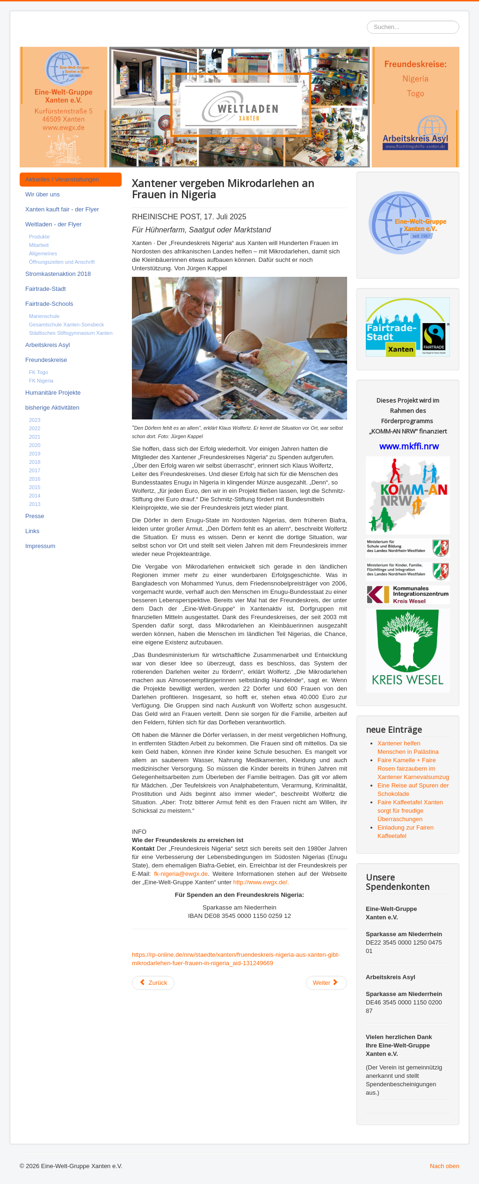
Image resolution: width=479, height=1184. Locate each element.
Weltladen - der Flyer (53, 224)
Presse (34, 516)
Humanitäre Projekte (53, 392)
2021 (34, 437)
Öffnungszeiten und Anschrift (61, 262)
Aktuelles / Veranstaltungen (62, 179)
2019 (34, 453)
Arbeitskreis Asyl (47, 344)
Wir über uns (42, 194)
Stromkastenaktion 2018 (58, 273)
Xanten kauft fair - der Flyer (62, 209)
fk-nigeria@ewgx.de (181, 873)
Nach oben (444, 1166)
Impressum (40, 545)
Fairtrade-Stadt (45, 288)
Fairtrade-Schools (49, 303)
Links (32, 530)
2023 (34, 420)
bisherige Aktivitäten (52, 407)
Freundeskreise (46, 359)
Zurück (153, 982)
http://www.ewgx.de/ (260, 882)
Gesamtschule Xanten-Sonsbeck (66, 324)
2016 (34, 479)
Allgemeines (43, 253)
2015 (34, 487)
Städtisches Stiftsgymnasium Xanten (71, 333)
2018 (34, 462)
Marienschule (44, 316)
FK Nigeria (41, 380)
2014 (34, 495)
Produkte (39, 236)
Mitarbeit (39, 245)
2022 (34, 428)
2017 (34, 470)
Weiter (326, 982)
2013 (34, 504)
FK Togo (38, 372)
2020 (34, 445)
